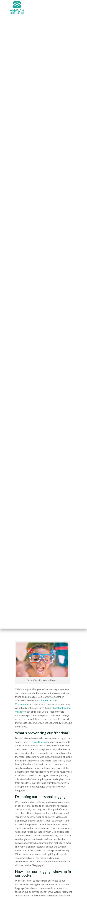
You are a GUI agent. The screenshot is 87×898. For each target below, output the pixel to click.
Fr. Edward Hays (36, 741)
